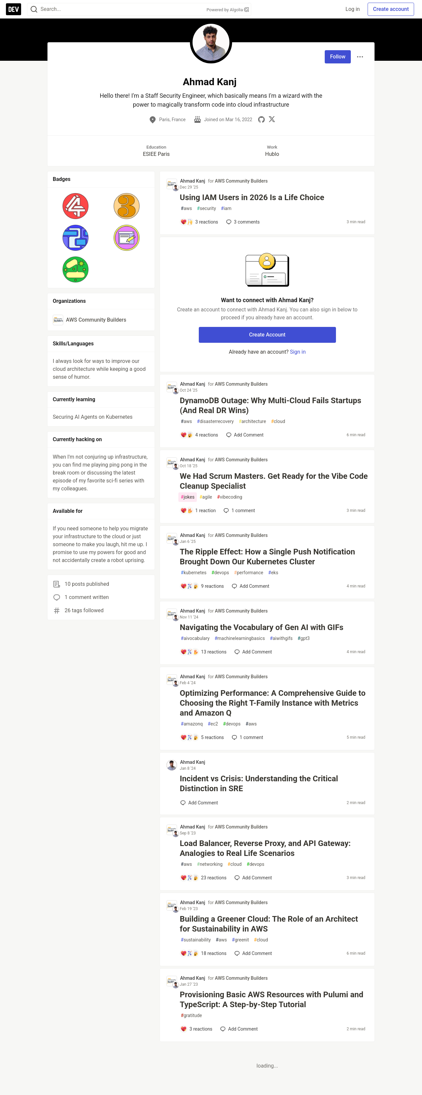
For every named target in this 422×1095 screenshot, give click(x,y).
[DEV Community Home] (13, 9)
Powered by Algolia (227, 9)
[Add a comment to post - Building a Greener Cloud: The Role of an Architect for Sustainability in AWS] (203, 953)
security (206, 208)
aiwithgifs (281, 638)
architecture (252, 421)
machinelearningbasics (240, 638)
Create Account (267, 335)
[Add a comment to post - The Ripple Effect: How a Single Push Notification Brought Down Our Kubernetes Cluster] (202, 586)
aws (186, 208)
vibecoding (229, 497)
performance (248, 572)
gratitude (191, 1015)
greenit (240, 939)
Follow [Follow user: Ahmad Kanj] (338, 56)
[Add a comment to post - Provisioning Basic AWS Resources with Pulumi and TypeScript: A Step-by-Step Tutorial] (196, 1029)
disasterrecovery (215, 421)
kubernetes (193, 572)
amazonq (192, 724)
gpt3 (304, 638)
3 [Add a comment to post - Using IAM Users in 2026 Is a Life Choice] (242, 222)
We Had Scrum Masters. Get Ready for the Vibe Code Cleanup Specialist (274, 481)
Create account (391, 9)
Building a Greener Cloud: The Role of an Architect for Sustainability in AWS (269, 924)
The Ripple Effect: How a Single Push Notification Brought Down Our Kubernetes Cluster (267, 556)
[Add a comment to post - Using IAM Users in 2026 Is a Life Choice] (199, 222)
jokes (188, 497)
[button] (76, 206)
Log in (353, 9)
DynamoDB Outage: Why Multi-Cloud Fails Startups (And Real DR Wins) (270, 405)
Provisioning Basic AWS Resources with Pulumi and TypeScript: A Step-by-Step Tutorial (271, 999)
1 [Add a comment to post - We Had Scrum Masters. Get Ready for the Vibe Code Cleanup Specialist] (238, 510)
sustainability (196, 939)
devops (220, 572)
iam (226, 208)
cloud (278, 421)
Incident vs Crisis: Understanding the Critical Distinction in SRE (259, 783)
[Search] (34, 9)
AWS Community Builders (241, 181)
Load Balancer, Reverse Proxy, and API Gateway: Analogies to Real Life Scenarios (265, 848)
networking (210, 864)
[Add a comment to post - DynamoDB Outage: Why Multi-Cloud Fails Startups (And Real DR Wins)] (199, 435)
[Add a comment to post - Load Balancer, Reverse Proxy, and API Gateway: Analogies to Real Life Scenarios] (203, 878)
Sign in (298, 352)
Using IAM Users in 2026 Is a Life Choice (252, 197)
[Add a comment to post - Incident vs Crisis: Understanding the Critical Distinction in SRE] (199, 802)
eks (273, 572)
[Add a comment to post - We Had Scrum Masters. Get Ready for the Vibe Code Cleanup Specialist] (198, 510)
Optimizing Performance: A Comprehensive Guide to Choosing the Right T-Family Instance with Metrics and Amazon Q (272, 703)
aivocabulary (195, 638)
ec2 (213, 724)
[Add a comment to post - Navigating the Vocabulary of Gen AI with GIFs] (203, 652)
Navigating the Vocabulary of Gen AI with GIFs (261, 627)
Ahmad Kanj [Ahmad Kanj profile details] (192, 181)
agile (205, 497)
